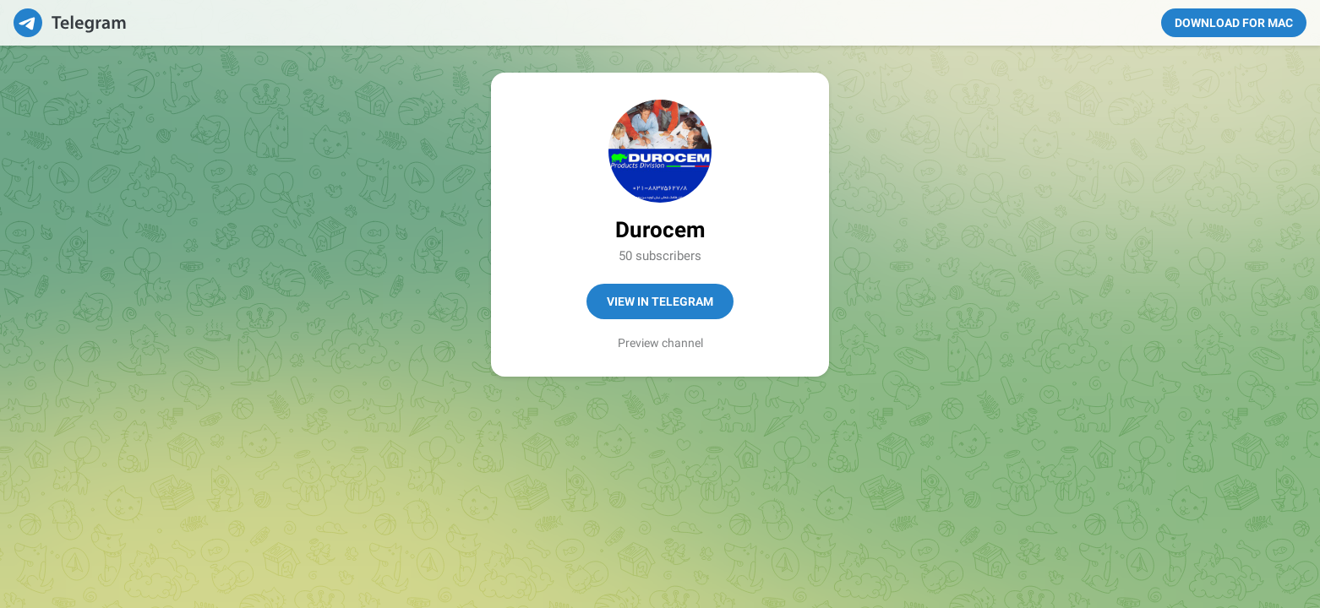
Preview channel (660, 343)
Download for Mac (1234, 23)
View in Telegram (660, 301)
